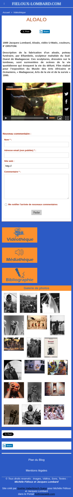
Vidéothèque (19, 12)
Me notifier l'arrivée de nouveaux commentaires (33, 204)
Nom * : (8, 139)
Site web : (9, 161)
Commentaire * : (12, 171)
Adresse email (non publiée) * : (20, 150)
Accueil (6, 12)
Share (7, 445)
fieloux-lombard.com (36, 4)
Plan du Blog (36, 459)
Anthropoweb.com (45, 493)
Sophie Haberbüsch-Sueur (32, 488)
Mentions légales (36, 470)
